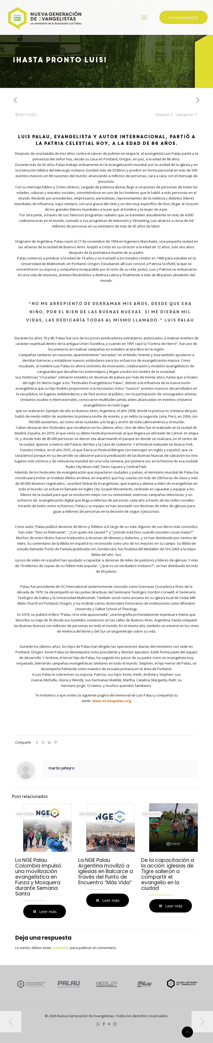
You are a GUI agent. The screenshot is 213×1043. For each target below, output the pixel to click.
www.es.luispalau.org (111, 700)
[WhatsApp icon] (98, 1023)
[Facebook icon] (104, 1023)
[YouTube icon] (109, 1023)
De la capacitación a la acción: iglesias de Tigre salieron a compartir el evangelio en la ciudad (167, 874)
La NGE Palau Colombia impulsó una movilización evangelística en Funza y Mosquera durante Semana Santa (38, 877)
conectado (60, 947)
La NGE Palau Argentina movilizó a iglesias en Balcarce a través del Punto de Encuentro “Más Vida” (105, 871)
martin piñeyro (61, 768)
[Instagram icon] (115, 1023)
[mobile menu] (144, 17)
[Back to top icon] (187, 1032)
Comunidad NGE (183, 17)
